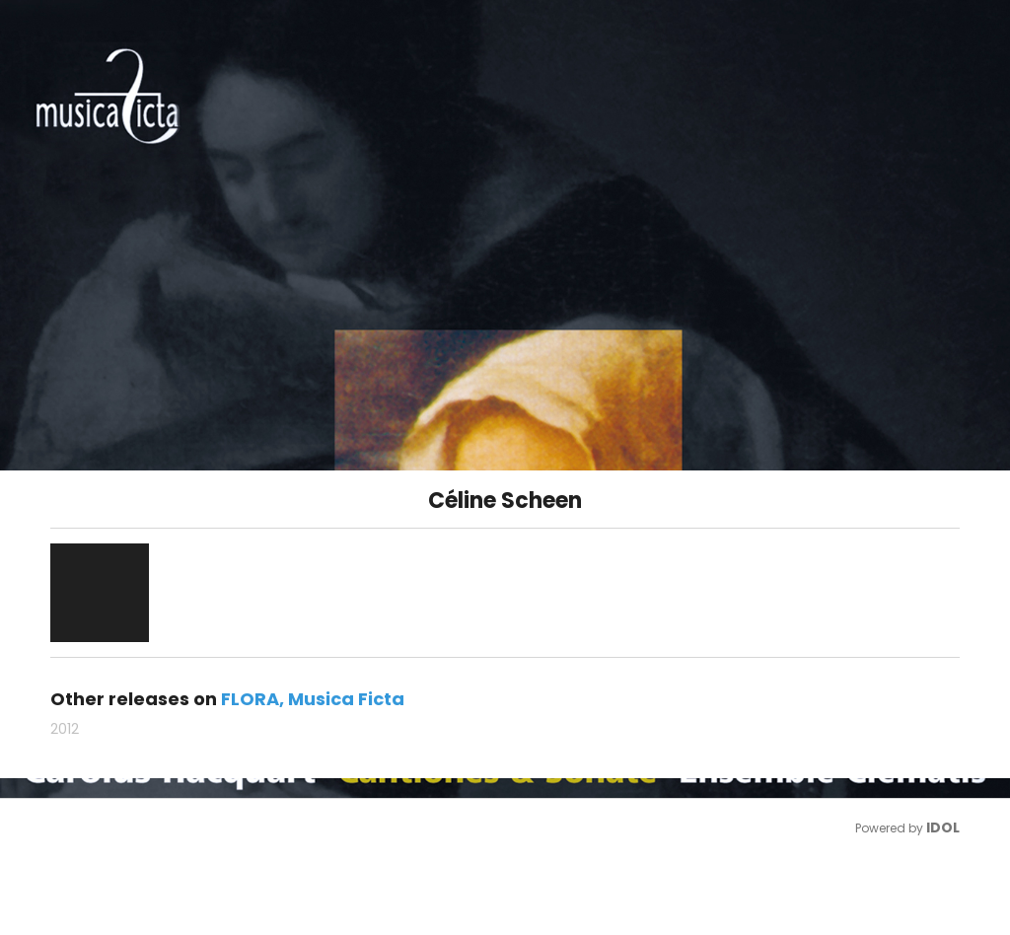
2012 (64, 729)
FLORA (250, 698)
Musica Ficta (346, 698)
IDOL (943, 827)
